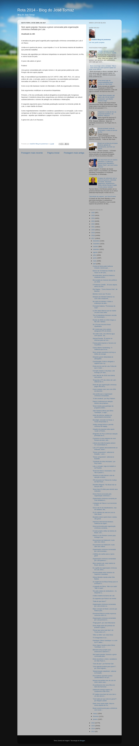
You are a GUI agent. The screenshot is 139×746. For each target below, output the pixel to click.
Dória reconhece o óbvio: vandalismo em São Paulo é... (105, 660)
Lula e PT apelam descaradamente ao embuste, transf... (105, 448)
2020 (93, 230)
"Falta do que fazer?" (99, 601)
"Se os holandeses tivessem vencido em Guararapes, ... (105, 316)
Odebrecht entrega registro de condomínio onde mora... (102, 690)
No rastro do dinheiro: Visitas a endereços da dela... (103, 302)
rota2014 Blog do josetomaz (101, 39)
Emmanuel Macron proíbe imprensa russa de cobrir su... (104, 614)
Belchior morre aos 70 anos (102, 294)
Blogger (82, 740)
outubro (95, 246)
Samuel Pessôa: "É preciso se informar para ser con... (102, 339)
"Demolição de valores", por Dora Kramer (102, 196)
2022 (93, 224)
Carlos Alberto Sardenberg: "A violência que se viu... (102, 348)
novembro (96, 243)
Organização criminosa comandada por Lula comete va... (104, 605)
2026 (93, 212)
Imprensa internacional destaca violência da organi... (103, 522)
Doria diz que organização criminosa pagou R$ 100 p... (104, 385)
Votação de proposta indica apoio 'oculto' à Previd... (103, 430)
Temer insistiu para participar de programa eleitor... (103, 407)
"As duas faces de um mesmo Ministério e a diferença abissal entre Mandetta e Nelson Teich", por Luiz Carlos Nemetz (107, 163)
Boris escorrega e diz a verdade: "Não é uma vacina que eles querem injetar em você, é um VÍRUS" (102, 67)
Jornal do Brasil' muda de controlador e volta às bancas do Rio (107, 130)
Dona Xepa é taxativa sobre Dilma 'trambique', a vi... (104, 646)
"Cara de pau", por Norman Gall (103, 664)
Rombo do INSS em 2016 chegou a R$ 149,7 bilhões (104, 321)
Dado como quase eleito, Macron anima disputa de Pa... (103, 704)
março (95, 713)
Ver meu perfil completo (96, 42)
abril (94, 264)
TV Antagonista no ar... (100, 637)
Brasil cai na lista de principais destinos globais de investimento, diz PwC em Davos (108, 145)
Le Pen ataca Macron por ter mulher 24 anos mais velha (104, 311)
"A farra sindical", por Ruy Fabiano (104, 398)
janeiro (95, 719)
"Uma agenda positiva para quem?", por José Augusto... (104, 667)
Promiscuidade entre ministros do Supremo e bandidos (103, 573)
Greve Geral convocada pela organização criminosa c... (102, 494)
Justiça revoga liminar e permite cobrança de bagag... (103, 425)
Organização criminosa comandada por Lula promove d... (104, 619)
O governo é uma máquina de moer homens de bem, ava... (104, 439)
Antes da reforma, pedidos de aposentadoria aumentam (102, 416)
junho (95, 258)
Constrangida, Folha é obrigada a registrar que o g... (103, 362)
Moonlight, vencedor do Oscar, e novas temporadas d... (103, 421)
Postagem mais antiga (74, 153)
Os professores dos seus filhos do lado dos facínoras (104, 686)
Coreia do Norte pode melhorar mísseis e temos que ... (103, 267)
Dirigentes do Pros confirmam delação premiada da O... (105, 434)
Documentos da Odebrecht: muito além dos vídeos (104, 541)
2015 (93, 726)
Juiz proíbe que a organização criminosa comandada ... (102, 395)
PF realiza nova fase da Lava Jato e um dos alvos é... (104, 695)
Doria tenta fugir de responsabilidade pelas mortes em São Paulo (105, 82)
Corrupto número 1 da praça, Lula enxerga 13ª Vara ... (104, 371)
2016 (93, 723)
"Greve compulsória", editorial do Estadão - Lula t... (103, 453)
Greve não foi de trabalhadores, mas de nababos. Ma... (105, 508)
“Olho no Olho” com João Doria (103, 635)
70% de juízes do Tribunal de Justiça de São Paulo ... (105, 481)
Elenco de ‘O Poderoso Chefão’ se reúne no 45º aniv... (104, 271)
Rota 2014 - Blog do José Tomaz (45, 10)
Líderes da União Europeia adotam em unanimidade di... (104, 444)
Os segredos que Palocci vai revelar (104, 598)
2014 (93, 728)
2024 (93, 218)
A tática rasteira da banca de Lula (103, 595)
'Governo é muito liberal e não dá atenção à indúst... (103, 476)
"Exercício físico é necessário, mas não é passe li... (104, 471)
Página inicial (53, 153)
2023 (93, 221)
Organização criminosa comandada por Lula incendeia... (104, 550)
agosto (95, 252)
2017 (93, 238)
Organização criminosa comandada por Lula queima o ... (104, 559)
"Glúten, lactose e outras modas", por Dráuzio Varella (107, 52)
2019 (93, 232)
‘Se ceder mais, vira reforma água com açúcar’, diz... (104, 334)
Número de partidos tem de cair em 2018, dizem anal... (104, 681)
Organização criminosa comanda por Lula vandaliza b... (105, 499)
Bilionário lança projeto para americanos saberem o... (102, 650)
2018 (93, 235)
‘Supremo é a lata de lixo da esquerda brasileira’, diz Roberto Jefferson (107, 113)
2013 (93, 731)
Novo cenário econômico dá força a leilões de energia (104, 353)
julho (95, 255)
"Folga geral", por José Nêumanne (104, 623)
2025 (93, 215)
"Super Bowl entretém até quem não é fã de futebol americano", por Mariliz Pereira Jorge (106, 98)
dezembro (96, 241)
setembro (96, 249)
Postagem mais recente (32, 153)
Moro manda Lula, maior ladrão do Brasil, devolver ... (104, 564)
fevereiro (96, 716)
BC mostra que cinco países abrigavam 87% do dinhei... (102, 330)
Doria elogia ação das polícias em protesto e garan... (104, 626)
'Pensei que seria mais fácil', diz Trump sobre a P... (103, 631)
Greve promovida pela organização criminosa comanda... (104, 527)
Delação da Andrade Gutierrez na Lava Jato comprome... (103, 297)
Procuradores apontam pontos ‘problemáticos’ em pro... (103, 676)
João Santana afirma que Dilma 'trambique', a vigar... (103, 411)
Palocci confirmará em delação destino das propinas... (103, 402)
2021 (93, 227)
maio (95, 261)
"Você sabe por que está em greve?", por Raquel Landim (105, 699)
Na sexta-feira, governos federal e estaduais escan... (104, 276)
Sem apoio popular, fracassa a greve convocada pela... (105, 655)
